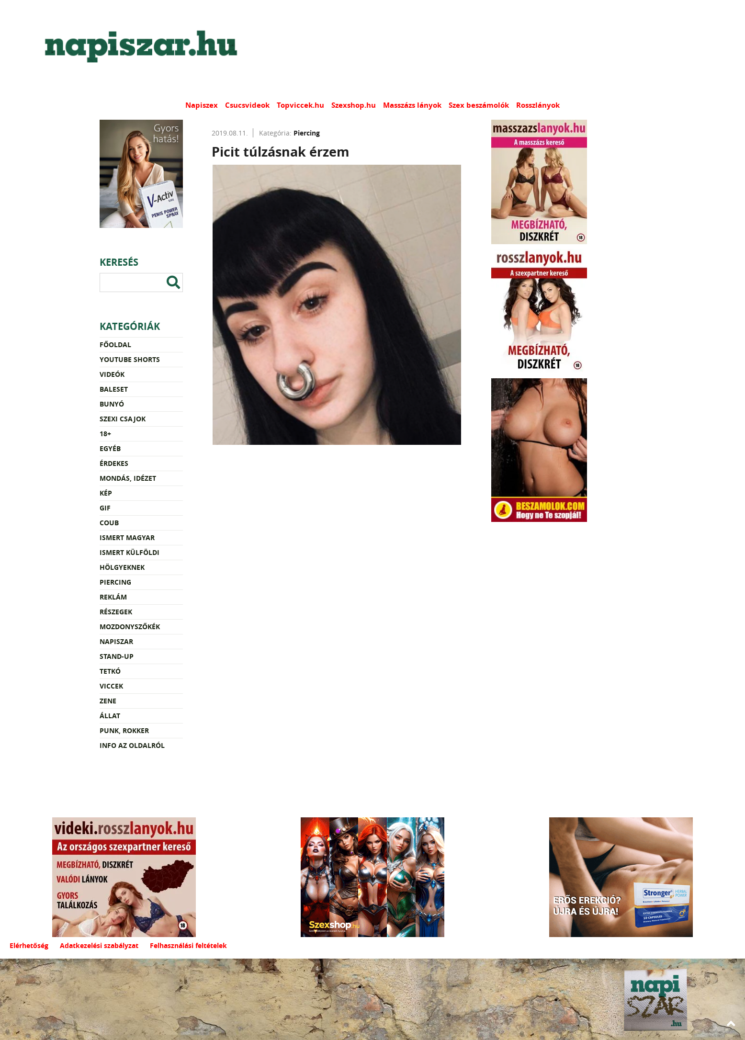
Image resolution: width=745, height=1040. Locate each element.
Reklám (113, 596)
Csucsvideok (247, 105)
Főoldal (115, 344)
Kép (106, 492)
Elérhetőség (29, 945)
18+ (105, 433)
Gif (105, 507)
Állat (110, 715)
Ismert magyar (127, 537)
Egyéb (110, 448)
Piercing (115, 582)
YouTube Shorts (130, 359)
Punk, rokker (124, 730)
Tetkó (110, 671)
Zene (108, 700)
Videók (112, 374)
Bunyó (112, 403)
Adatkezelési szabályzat (99, 945)
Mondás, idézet (128, 478)
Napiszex (201, 105)
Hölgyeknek (122, 567)
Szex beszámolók (479, 105)
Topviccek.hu (300, 105)
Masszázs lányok (412, 105)
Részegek (116, 611)
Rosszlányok (538, 105)
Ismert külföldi (129, 552)
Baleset (114, 389)
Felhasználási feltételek (188, 945)
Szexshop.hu (353, 105)
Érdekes (114, 463)
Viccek (111, 685)
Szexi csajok (123, 418)
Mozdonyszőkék (130, 626)
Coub (109, 522)
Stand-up (117, 656)
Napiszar (116, 641)
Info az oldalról (132, 745)
